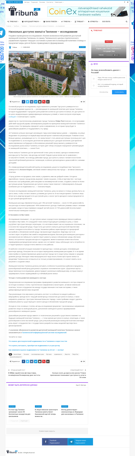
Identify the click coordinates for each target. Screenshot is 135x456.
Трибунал (12, 21)
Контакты (50, 2)
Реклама (42, 2)
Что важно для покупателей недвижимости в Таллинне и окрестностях (38, 341)
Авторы (27, 2)
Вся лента (106, 21)
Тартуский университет (16, 357)
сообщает (12, 117)
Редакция (34, 2)
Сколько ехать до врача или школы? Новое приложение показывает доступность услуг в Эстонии (68, 375)
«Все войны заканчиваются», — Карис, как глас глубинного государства (109, 48)
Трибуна (65, 21)
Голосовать (119, 92)
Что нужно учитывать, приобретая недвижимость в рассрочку (34, 345)
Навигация (58, 2)
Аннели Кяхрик (17, 354)
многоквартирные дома (37, 354)
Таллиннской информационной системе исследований (44, 332)
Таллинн (82, 47)
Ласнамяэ (26, 354)
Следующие (24, 421)
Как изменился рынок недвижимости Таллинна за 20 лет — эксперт (36, 350)
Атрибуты (93, 21)
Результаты (103, 92)
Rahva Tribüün (50, 21)
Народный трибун (30, 21)
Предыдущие (13, 421)
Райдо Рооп (75, 354)
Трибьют (79, 21)
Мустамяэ (49, 354)
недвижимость (58, 354)
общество (67, 354)
